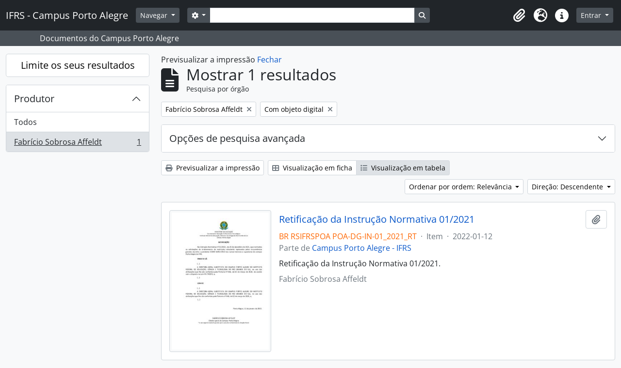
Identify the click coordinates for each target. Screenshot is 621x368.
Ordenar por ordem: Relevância (461, 186)
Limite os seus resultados (78, 65)
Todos (25, 122)
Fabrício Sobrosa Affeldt (77, 144)
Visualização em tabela (402, 167)
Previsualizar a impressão (212, 167)
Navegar (154, 15)
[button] (519, 15)
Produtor (34, 98)
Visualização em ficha (312, 167)
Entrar (592, 15)
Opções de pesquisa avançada (237, 138)
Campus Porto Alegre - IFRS (361, 248)
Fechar (269, 59)
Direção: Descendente (568, 186)
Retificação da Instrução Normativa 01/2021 (376, 219)
